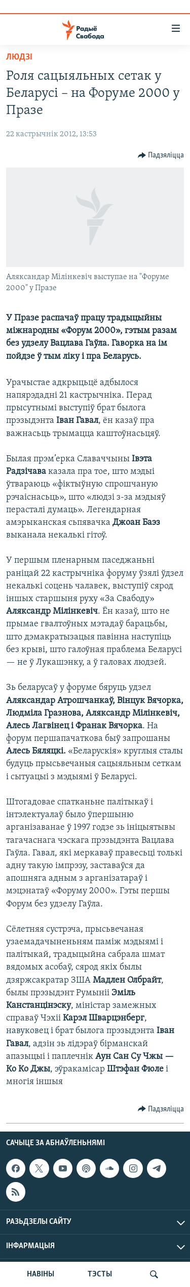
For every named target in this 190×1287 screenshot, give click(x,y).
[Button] (161, 155)
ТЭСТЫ (100, 1274)
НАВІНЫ (40, 1274)
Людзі (19, 57)
